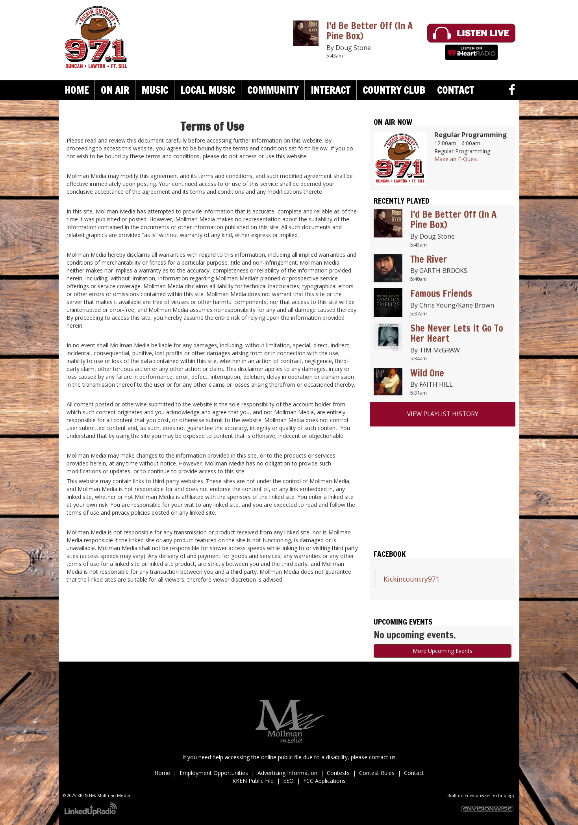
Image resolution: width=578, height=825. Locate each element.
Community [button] (272, 90)
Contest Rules (377, 773)
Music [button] (154, 90)
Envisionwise (477, 795)
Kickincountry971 (411, 579)
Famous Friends (441, 293)
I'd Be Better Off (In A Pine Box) (369, 31)
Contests (338, 773)
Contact (414, 773)
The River (428, 259)
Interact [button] (330, 90)
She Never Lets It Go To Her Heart (456, 333)
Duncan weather (442, 524)
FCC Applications (324, 780)
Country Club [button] (394, 90)
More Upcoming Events (442, 650)
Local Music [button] (207, 90)
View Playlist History (442, 414)
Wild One (427, 373)
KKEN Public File (253, 780)
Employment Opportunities (214, 773)
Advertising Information (287, 773)
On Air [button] (115, 90)
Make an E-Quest (456, 159)
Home (77, 90)
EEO (288, 780)
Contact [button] (455, 90)
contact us (382, 757)
